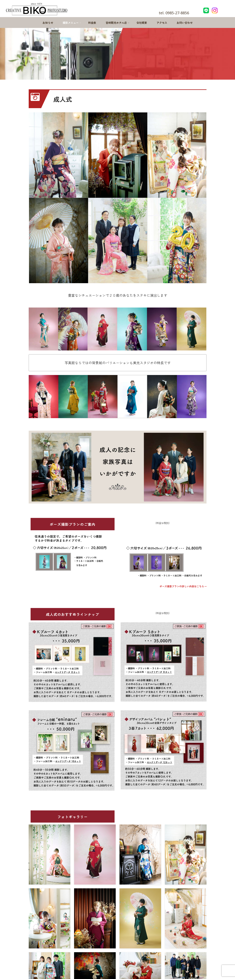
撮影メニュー (72, 23)
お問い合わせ (185, 23)
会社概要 (141, 23)
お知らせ (48, 23)
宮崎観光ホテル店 (117, 23)
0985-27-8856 (177, 12)
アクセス (162, 23)
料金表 (92, 23)
